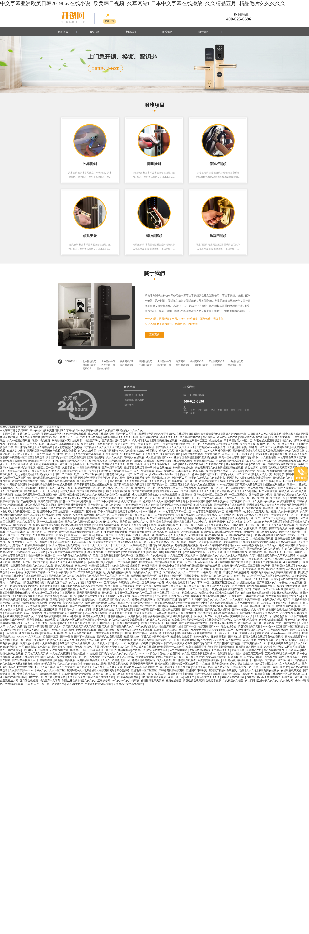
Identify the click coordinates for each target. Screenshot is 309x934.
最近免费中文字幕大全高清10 (281, 555)
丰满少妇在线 (300, 599)
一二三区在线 (123, 558)
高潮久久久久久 (169, 437)
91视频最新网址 (182, 616)
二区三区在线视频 (295, 646)
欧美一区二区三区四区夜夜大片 (195, 562)
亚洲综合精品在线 (285, 538)
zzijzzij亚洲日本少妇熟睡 (99, 562)
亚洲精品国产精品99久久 (247, 515)
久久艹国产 (231, 498)
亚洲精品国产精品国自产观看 (44, 450)
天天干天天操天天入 (275, 515)
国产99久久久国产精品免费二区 (77, 623)
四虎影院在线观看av (209, 660)
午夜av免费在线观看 (44, 498)
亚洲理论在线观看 (86, 629)
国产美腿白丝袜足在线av (116, 440)
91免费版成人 (15, 582)
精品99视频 (34, 555)
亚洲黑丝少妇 (79, 548)
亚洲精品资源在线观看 (235, 660)
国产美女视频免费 (118, 663)
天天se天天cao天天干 (12, 569)
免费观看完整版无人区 (22, 518)
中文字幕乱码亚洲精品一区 (209, 511)
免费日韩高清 (135, 464)
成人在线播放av (165, 471)
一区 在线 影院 (27, 646)
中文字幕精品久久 (27, 673)
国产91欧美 (267, 481)
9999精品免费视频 (58, 477)
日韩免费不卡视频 (179, 596)
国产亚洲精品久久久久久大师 (198, 491)
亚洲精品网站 (291, 562)
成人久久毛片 (167, 450)
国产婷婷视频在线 (190, 437)
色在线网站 (51, 596)
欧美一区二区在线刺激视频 (117, 640)
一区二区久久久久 (29, 579)
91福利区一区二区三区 (260, 575)
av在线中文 (204, 613)
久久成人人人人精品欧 (157, 619)
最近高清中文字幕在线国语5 (53, 511)
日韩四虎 (218, 569)
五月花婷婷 (110, 582)
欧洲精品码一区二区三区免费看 (256, 623)
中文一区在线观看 (286, 623)
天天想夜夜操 (33, 606)
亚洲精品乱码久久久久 (105, 606)
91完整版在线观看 (17, 484)
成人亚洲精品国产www (159, 457)
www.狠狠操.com (152, 511)
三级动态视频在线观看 (164, 440)
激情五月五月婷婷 (253, 653)
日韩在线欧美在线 (103, 609)
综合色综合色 (229, 626)
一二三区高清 (123, 562)
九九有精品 (11, 579)
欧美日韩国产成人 (256, 629)
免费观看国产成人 (204, 460)
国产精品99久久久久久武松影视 (265, 548)
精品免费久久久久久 (208, 677)
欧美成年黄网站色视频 (212, 481)
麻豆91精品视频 (41, 440)
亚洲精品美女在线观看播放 (148, 538)
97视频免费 (50, 531)
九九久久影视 (158, 528)
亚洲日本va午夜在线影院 (287, 602)
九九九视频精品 (24, 474)
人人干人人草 (33, 623)
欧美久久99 (87, 444)
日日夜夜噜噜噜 (31, 663)
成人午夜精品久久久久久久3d (233, 491)
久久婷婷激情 (159, 555)
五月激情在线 (58, 599)
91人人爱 (247, 616)
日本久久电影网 (56, 545)
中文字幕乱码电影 (212, 498)
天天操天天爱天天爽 (226, 633)
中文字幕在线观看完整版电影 (197, 558)
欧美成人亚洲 (230, 444)
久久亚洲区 (225, 515)
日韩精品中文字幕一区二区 (117, 592)
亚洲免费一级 (278, 498)
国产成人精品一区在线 (163, 569)
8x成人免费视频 (16, 450)
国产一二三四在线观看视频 (86, 572)
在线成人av (221, 531)
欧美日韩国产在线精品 (54, 508)
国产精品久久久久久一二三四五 (181, 572)
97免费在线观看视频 (16, 460)
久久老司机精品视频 (246, 619)
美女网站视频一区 (73, 602)
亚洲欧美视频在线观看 (106, 525)
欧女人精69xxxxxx (216, 657)
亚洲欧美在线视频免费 (236, 572)
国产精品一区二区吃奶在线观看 (69, 457)
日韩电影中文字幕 (169, 565)
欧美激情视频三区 (27, 667)
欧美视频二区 (31, 508)
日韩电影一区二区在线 (35, 650)
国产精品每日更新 (207, 548)
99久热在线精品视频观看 (126, 565)
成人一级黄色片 (33, 613)
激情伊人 (35, 464)
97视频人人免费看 (91, 569)
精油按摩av (156, 643)
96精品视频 (292, 511)
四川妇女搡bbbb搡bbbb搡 (255, 592)
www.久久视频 (127, 450)
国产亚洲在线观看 (94, 528)
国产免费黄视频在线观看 (193, 623)
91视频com (201, 525)
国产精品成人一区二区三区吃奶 (237, 474)
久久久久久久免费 (43, 565)
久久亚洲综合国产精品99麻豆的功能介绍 (90, 677)
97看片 (45, 629)
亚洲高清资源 (185, 673)
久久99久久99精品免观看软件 (126, 619)
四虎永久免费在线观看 (117, 491)
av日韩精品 (215, 542)
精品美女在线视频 (195, 538)
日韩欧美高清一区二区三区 (182, 481)
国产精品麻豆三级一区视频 (117, 518)
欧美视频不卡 (232, 579)
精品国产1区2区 (69, 596)
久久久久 (179, 508)
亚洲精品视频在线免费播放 (76, 525)
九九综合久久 (200, 521)
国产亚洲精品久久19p (254, 643)
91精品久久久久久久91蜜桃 (181, 613)
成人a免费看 (164, 660)
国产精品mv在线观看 (284, 565)
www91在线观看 (190, 531)
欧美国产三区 (51, 636)
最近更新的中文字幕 (121, 613)
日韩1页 (138, 460)
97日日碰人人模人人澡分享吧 (265, 433)
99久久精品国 (144, 626)
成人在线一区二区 (42, 592)
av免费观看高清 (145, 657)
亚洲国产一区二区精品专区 (292, 626)
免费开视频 (55, 602)
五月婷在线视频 (29, 680)
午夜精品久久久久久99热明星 (129, 589)
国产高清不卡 (209, 474)
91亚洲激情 (186, 494)
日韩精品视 (39, 477)
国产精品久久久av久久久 (91, 667)
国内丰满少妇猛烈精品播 (205, 596)
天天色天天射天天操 (37, 653)
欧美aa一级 (81, 565)
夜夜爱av (165, 579)
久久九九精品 (77, 582)
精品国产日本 (155, 552)
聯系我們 (167, 32)
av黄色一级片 (293, 508)
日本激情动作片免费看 (189, 450)
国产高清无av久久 (267, 582)
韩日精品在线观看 (99, 565)
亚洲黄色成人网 (137, 616)
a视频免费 (55, 589)
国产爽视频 (116, 481)
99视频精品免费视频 (290, 460)
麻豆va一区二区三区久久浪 (237, 454)
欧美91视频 (289, 653)
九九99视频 (76, 528)
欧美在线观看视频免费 (25, 481)
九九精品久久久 (221, 650)
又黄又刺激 (124, 596)
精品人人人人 (175, 528)
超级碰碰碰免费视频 (187, 545)
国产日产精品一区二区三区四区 (164, 484)
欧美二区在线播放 (103, 555)
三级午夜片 (147, 673)
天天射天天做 (215, 552)
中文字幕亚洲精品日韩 (284, 572)
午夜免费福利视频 (200, 650)
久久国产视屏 (40, 471)
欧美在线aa (222, 471)
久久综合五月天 (88, 471)
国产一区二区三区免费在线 (49, 684)
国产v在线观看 (204, 508)
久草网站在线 (282, 447)
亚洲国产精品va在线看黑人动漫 (227, 670)
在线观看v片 (41, 457)
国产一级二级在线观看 (208, 673)
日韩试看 (243, 626)
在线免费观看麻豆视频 (260, 586)
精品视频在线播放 (35, 545)
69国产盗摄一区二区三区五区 (248, 525)
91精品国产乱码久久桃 (89, 531)
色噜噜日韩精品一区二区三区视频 (241, 565)
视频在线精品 (174, 680)
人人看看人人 (100, 643)
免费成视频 (178, 619)
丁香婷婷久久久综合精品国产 (115, 471)
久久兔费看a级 (83, 555)
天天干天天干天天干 (142, 663)
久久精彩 (184, 629)
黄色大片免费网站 (170, 653)
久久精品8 (235, 653)
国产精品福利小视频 (261, 494)
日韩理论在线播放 (115, 474)
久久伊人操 (177, 535)
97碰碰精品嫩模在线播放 (282, 464)
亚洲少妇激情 (57, 460)
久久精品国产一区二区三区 (102, 575)
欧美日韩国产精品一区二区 (40, 572)
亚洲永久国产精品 (203, 667)
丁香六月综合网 (107, 511)
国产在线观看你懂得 (120, 460)
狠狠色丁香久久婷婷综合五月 (237, 518)
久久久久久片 (151, 454)
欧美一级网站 (202, 636)
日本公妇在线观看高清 (225, 613)
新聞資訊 (131, 32)
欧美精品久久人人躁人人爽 (180, 548)
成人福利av (128, 657)
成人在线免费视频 (106, 498)
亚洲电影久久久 (16, 444)
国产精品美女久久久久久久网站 (97, 596)
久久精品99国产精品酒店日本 (257, 542)
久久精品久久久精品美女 (18, 589)
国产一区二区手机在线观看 (131, 433)
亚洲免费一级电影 (255, 471)
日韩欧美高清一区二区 (101, 650)
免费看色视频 (199, 629)
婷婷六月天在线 (64, 565)
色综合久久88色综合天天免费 (161, 464)
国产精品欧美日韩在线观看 (22, 491)
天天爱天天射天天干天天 (72, 504)
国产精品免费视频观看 (110, 636)
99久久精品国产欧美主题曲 (40, 504)
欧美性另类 (238, 650)
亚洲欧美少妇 (192, 575)
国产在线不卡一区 (15, 619)
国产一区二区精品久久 (40, 542)
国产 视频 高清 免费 (161, 521)
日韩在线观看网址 (50, 673)
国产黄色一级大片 (143, 602)
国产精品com (127, 586)
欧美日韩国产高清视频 (227, 643)
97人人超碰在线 (112, 569)
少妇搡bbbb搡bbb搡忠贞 (285, 592)
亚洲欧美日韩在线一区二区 (16, 562)
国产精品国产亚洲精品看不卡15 (175, 599)
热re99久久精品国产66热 (214, 545)
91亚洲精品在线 (24, 447)
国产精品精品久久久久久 (120, 528)
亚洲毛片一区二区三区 (98, 538)
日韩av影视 (207, 531)
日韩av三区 (161, 663)
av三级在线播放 (27, 538)
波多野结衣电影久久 (134, 552)
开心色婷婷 (123, 670)
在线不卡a (142, 528)
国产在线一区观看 (158, 589)
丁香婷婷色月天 (104, 444)
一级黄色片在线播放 (126, 623)
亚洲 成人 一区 (118, 643)
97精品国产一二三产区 (171, 646)
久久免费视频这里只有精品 (48, 535)
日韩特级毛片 (23, 552)
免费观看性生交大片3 (296, 521)
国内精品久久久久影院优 (147, 572)
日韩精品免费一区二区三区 (91, 487)
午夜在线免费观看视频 (267, 440)
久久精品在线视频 (286, 542)
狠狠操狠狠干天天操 (237, 606)
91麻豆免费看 (96, 548)
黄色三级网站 (283, 575)
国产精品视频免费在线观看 (208, 606)
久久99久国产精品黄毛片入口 (233, 460)
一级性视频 (11, 633)
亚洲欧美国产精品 (48, 501)
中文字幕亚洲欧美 (65, 592)
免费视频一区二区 (190, 444)
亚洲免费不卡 (86, 558)
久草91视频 (10, 616)
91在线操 (92, 653)
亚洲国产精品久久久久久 (170, 657)
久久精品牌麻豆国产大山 (167, 626)
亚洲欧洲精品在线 (218, 538)
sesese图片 (219, 640)
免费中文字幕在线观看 (149, 586)
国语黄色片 (281, 454)
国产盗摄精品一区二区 (75, 589)
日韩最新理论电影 (34, 582)
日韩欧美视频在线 (265, 673)
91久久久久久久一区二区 (51, 670)
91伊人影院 (58, 494)
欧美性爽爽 (221, 558)
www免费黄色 (65, 555)
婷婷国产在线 (173, 501)
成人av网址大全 (141, 440)
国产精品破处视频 (165, 562)
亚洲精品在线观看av (228, 592)
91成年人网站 (84, 609)
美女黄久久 (19, 542)
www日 (256, 481)
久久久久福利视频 (247, 528)
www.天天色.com (94, 586)
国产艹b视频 (44, 454)
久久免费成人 (157, 481)
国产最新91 (158, 477)
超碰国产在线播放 (276, 609)
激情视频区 (16, 515)
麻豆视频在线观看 (193, 454)
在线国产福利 (41, 562)
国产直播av (209, 437)
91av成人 (302, 565)
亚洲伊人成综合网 (51, 433)
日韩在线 (302, 501)
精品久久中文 (207, 592)
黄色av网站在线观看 (194, 501)
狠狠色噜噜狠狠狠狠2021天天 (89, 663)
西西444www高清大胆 (226, 508)
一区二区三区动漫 (197, 589)
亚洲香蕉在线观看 (130, 454)
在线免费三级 (258, 464)
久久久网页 (288, 444)
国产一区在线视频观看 (55, 606)
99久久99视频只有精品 (266, 579)
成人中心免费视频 (30, 437)
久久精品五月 (42, 640)
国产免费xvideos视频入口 (211, 447)
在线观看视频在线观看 (137, 508)
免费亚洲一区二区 (25, 511)
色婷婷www (155, 433)
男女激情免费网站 (16, 558)
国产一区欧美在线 (232, 596)
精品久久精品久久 (289, 657)
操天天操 (255, 626)
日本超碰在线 (9, 575)
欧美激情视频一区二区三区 (57, 464)
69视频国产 (77, 511)
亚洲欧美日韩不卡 (63, 454)
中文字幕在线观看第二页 (32, 575)
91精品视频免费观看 (262, 538)
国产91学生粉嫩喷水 (24, 660)
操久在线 (158, 548)
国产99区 (32, 444)
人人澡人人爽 (264, 474)
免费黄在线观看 (289, 579)
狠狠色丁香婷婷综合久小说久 (101, 646)
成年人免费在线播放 (46, 643)
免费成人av (295, 596)
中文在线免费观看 (60, 653)
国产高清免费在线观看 (22, 528)
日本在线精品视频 (254, 596)
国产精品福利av (250, 457)
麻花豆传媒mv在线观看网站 (114, 629)
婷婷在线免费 (70, 518)
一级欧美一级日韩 (211, 572)
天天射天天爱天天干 (24, 454)
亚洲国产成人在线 (29, 629)
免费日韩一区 (60, 528)
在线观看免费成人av (129, 511)
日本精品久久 (183, 474)
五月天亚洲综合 (174, 538)
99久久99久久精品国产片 (116, 602)
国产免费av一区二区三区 (79, 579)
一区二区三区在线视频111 (254, 498)
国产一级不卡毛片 (112, 467)
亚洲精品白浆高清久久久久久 (94, 660)
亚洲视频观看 (231, 542)
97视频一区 (49, 555)
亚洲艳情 (91, 511)
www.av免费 (39, 552)
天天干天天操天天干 (189, 602)
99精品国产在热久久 (19, 471)
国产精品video (220, 663)
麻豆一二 (292, 484)
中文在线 (205, 663)
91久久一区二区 (143, 592)
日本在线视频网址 (144, 447)
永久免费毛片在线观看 (117, 494)
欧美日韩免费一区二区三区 (257, 447)
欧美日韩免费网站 (165, 602)
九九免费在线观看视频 (88, 454)
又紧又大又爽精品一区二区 (164, 542)
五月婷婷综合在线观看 (238, 535)
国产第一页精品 (196, 619)
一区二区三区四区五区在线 (220, 582)
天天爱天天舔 (115, 667)
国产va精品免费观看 (37, 569)
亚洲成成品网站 (256, 504)
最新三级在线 (291, 433)
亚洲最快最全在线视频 (17, 592)
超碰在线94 (250, 640)
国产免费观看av (82, 673)
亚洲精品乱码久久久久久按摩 (105, 457)
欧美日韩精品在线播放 (271, 569)
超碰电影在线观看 (22, 657)
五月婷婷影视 (273, 653)
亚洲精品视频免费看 (116, 531)
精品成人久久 (190, 592)
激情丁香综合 (144, 548)
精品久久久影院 (290, 440)
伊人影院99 (44, 528)
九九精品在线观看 (144, 640)
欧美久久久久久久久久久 (120, 548)
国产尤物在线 (182, 521)
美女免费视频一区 (268, 640)
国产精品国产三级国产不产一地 (60, 437)
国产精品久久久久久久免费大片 (106, 504)
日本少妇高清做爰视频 (153, 677)
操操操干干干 (234, 511)
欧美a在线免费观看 (53, 579)
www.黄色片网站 (274, 646)
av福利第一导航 (269, 667)
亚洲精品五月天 (43, 474)
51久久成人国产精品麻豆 (280, 525)
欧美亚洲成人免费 (180, 606)
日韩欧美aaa (293, 650)
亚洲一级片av (175, 677)
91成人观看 (236, 471)
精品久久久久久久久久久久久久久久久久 (186, 586)
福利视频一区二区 (128, 579)
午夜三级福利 (50, 623)
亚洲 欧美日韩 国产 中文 (288, 474)
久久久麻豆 (236, 599)
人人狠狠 (256, 460)
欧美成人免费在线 (227, 437)
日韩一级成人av (48, 444)
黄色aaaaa (6, 525)
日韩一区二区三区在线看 (220, 528)
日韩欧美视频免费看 (127, 677)
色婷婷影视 (255, 552)
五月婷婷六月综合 (284, 494)
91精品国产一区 (38, 460)
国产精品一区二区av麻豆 (279, 660)
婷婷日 (44, 481)
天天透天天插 (171, 444)
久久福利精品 (269, 457)
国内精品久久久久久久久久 (215, 555)
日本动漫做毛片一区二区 (238, 440)
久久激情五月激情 (192, 653)
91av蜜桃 (67, 673)
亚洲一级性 (124, 498)
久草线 (152, 525)
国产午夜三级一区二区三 (18, 457)
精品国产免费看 (149, 579)
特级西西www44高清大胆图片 (141, 667)
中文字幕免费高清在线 (63, 558)
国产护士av (55, 626)
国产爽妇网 (7, 494)
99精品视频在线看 (90, 518)
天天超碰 (39, 657)
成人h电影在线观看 (177, 582)
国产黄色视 (235, 636)
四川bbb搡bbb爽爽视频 (228, 616)
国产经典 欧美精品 (206, 515)
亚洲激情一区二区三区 (295, 677)
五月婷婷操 (151, 504)
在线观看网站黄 (286, 501)
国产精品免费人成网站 (218, 609)
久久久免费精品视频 (136, 481)
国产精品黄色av (164, 515)
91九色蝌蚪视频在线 (96, 508)
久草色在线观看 (234, 629)
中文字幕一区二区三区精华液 (195, 569)
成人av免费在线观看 (96, 613)
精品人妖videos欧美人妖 (293, 491)
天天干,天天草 (67, 531)
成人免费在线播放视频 (101, 433)
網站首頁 (63, 32)
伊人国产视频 (48, 667)
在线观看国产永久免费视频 (75, 643)
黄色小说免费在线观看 (35, 599)
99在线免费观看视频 (238, 481)
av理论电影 (101, 619)
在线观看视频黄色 (291, 670)
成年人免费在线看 (142, 596)
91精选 (36, 433)
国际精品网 (164, 525)
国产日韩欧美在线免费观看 (129, 484)
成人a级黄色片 (75, 684)
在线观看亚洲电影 (35, 487)
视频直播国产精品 (211, 579)
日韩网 (240, 646)
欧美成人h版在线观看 (271, 619)
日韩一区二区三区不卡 (71, 538)
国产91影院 (142, 609)
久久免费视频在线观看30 (262, 487)
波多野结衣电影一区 (171, 575)
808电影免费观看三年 (259, 477)
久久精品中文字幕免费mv (128, 684)
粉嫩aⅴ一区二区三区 (269, 444)
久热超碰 (77, 447)
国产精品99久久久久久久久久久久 (118, 653)
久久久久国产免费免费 (183, 487)
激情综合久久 (90, 599)
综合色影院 (11, 646)
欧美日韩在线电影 (183, 467)
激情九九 (189, 677)
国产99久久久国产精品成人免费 (83, 521)
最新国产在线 (254, 650)
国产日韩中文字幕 (143, 562)
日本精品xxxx (216, 629)
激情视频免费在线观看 (230, 467)
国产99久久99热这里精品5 (15, 602)
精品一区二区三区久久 (121, 487)
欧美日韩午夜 (253, 599)
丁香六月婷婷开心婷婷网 (155, 636)
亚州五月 (54, 471)
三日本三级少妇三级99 (60, 487)
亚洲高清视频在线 (224, 646)
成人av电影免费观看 (166, 494)
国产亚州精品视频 (207, 457)
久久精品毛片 (270, 613)
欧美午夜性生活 (239, 538)
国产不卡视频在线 (84, 636)
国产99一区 (190, 626)
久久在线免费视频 (182, 518)
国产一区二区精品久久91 (291, 673)
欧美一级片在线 (122, 538)
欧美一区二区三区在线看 (88, 474)
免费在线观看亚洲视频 (199, 646)
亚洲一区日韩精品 (100, 589)
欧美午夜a (240, 575)
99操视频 (70, 660)
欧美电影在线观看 (181, 636)
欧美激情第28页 (61, 440)
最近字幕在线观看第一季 (138, 467)
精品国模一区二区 (273, 508)
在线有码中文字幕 (195, 552)
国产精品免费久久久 (123, 626)
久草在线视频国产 (295, 558)
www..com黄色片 (183, 504)
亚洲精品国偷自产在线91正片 (232, 562)
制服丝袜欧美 (70, 680)
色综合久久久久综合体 (134, 525)
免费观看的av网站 (29, 633)
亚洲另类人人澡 (236, 477)
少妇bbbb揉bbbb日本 (292, 640)
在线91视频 (68, 629)
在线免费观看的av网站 (219, 619)
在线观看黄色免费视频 (270, 636)
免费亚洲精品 (62, 548)
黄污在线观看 (170, 558)
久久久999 (118, 673)
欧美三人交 (273, 504)
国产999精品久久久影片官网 (248, 609)
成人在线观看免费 (142, 494)
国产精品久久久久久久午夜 (175, 667)
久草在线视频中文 (194, 528)
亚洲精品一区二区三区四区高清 (152, 518)
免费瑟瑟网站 (213, 454)
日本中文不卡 (36, 677)
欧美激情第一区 (121, 660)
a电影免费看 (69, 450)
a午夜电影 (63, 572)
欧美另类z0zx (132, 636)
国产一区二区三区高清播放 (270, 518)
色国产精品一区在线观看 (184, 663)
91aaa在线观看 (225, 484)
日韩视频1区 (235, 657)
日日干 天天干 (217, 521)
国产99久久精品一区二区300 (16, 640)
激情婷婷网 (74, 545)
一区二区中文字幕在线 (106, 501)
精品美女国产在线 (57, 582)
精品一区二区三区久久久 (146, 498)
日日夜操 (246, 579)
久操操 (190, 508)
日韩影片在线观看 (134, 457)
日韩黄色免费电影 (150, 623)
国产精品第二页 (22, 525)
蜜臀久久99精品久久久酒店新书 (207, 477)
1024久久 (124, 646)
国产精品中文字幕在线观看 (230, 504)
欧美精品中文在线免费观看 (200, 484)
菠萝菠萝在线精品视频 (46, 525)
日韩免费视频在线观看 (281, 643)
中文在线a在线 (162, 467)
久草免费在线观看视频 (49, 616)
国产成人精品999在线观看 (39, 515)
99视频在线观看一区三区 (193, 440)
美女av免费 (88, 498)
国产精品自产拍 (203, 643)
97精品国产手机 (173, 552)
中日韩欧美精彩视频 (89, 467)
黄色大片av (192, 555)
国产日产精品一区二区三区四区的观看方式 (269, 589)
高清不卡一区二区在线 (87, 464)
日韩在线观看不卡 (295, 636)
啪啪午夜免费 (75, 646)
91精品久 (266, 602)
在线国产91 (139, 650)
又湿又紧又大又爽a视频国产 (268, 450)
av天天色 (17, 508)
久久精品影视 (159, 531)
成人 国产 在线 (254, 646)
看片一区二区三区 (183, 525)
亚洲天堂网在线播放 (236, 552)
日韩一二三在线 (63, 474)
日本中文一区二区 (203, 616)
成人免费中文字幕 (157, 650)
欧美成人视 (132, 673)
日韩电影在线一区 (241, 667)
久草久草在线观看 (272, 521)
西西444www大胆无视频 (285, 633)
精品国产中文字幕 (50, 680)
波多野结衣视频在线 (159, 616)
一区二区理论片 (238, 494)
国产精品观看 (234, 640)
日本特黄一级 (67, 609)
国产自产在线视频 (142, 491)
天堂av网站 (161, 596)
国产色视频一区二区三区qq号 (211, 494)
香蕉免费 (127, 447)
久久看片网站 (35, 531)
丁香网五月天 (247, 633)
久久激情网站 (295, 498)
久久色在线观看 (87, 450)
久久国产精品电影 (170, 454)
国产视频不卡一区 (240, 501)
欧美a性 (284, 667)
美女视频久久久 (275, 511)
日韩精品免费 (69, 471)
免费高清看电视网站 (144, 660)
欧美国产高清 (150, 565)
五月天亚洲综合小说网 (83, 477)
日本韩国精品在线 (69, 444)
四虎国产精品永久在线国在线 (263, 677)
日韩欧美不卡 (105, 623)
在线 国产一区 (78, 650)
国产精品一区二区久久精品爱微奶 (175, 640)
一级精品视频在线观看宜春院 (270, 535)
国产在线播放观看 (142, 629)
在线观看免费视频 (20, 565)
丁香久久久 (24, 433)
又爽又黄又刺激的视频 (53, 586)
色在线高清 (116, 508)
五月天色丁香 (248, 444)
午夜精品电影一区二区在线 (134, 582)
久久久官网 (196, 582)
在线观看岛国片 (212, 444)
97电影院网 (263, 633)
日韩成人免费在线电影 (233, 433)
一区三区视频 (178, 589)
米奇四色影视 (75, 586)
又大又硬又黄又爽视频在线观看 (65, 552)
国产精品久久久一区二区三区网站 (283, 552)
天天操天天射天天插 (105, 542)
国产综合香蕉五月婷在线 (178, 643)
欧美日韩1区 (256, 558)
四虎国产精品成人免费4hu (37, 548)
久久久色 (251, 670)
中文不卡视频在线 (38, 558)
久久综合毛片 (269, 545)
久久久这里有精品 (218, 525)
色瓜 (256, 667)
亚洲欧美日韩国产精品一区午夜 (139, 633)
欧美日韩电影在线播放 (136, 569)
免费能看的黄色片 (277, 471)
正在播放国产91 (59, 650)
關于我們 (203, 32)
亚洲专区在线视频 (184, 457)
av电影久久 (44, 646)
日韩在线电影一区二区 (187, 498)
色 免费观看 (41, 589)
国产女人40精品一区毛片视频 (228, 586)
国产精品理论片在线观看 (185, 579)
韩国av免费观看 (72, 616)
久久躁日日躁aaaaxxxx (22, 670)
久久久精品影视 (104, 558)
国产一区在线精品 (10, 650)
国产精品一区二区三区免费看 (83, 657)
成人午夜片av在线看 (12, 609)
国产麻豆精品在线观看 (62, 481)
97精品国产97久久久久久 (56, 663)
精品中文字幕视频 (80, 606)
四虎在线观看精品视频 (179, 460)
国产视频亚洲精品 (278, 629)
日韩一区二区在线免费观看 (76, 501)
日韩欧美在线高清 (193, 680)
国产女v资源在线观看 (191, 464)
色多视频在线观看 (203, 471)
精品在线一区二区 (260, 606)
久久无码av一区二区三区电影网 (75, 619)
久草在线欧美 (138, 545)
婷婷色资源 (281, 616)
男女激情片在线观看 (237, 464)
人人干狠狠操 (240, 555)
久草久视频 (256, 555)
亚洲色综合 (104, 477)
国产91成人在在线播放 (144, 646)
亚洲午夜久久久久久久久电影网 (275, 680)
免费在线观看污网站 (144, 599)
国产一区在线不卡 (289, 531)
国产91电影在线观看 (12, 504)
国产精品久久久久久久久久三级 (102, 447)
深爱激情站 (74, 599)
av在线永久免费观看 (19, 498)
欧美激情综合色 (210, 433)
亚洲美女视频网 (129, 606)
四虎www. (235, 545)
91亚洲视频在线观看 (185, 660)
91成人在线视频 (203, 504)
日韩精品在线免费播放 (160, 545)
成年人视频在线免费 (241, 663)
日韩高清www (94, 582)
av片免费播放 (235, 521)
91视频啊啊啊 (123, 650)
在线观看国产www (162, 508)
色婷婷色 (30, 609)
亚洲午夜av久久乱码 (78, 670)
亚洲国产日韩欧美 (196, 670)
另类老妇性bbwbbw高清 (98, 684)
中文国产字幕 (8, 433)
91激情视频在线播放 (41, 484)
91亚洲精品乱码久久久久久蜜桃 (85, 494)
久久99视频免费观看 (19, 440)
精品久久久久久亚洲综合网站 (67, 562)
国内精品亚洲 (39, 602)
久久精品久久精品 (233, 680)
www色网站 (16, 572)
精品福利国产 (93, 602)
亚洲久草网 (112, 586)
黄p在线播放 (204, 640)
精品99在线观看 (214, 535)
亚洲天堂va (26, 643)
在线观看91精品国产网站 (86, 440)
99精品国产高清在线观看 (253, 437)
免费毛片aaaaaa (252, 521)
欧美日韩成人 (134, 535)
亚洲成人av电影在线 (80, 542)
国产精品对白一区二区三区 (92, 481)
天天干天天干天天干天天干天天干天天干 (138, 444)
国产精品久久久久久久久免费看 (67, 575)
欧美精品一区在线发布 (54, 633)
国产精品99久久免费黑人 (64, 569)
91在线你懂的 (113, 552)
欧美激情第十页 (135, 504)
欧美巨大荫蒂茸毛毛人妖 (273, 528)
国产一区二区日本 (137, 474)
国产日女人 (59, 646)
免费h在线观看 (287, 545)
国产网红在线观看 (250, 613)
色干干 (266, 565)
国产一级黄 (66, 636)
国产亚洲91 (165, 504)
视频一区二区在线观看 (265, 491)
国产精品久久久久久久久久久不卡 (175, 447)
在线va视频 (93, 640)
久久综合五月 (176, 555)
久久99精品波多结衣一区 (132, 542)
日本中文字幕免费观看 (107, 633)
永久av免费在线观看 (81, 633)
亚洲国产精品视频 (105, 579)
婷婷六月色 (119, 477)
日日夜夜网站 (170, 623)
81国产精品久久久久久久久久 (212, 599)
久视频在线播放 (246, 582)
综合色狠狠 (236, 531)
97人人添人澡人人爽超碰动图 (68, 640)
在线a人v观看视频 (147, 450)
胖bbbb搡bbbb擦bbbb (68, 498)
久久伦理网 (233, 447)
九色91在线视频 (274, 558)
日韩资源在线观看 (251, 508)
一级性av (55, 629)
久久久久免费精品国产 (20, 626)
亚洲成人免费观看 (280, 437)
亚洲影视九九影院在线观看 (266, 562)
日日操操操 (256, 660)
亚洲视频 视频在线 (283, 606)
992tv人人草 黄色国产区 (217, 450)
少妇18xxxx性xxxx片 (49, 518)
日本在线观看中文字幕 (167, 592)
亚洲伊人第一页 (263, 616)
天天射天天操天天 (139, 531)
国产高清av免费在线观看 (248, 484)
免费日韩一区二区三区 (233, 548)
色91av (196, 474)
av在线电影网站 (251, 545)
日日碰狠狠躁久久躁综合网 (238, 673)
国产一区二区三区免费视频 (241, 569)
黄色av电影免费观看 (75, 433)
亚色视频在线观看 (102, 484)
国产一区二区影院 (192, 609)
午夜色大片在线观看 (291, 582)
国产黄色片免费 (242, 450)
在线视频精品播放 (97, 460)
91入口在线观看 (194, 535)
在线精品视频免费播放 (287, 586)
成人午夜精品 (18, 467)
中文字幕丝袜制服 (276, 596)
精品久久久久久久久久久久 (217, 575)
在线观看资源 (214, 680)
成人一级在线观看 (144, 471)
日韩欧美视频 (9, 629)
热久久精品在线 (295, 450)
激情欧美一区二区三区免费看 (152, 487)
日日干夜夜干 (82, 484)
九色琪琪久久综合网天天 (276, 599)
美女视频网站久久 (205, 467)
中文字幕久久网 (111, 657)
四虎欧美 (303, 572)
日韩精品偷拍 (239, 487)
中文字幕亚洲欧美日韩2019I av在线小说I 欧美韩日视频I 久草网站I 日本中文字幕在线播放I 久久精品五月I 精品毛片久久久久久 (143, 3)
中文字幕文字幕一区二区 (177, 511)
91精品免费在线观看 (233, 677)
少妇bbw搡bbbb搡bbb (161, 474)
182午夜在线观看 (184, 515)
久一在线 (124, 575)
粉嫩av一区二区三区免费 (110, 535)
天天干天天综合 (49, 491)
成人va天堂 (10, 538)
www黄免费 (286, 613)
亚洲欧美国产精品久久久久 (115, 599)
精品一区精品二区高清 (194, 542)
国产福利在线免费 (55, 677)
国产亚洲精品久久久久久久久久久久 (133, 515)
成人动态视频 (62, 447)
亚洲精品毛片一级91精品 (79, 535)
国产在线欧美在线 (218, 501)
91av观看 (260, 663)
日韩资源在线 (111, 454)
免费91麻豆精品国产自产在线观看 (201, 565)
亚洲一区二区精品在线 (146, 437)
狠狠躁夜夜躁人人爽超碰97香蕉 (194, 633)
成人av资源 (60, 542)
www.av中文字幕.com (29, 636)
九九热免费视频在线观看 (117, 572)
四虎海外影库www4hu (167, 491)
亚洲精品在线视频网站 (13, 677)
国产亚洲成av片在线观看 (41, 619)
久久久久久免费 (195, 657)
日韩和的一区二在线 (166, 629)
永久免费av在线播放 (264, 501)
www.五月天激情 (107, 450)
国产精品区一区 (75, 460)
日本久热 (174, 531)
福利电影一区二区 (177, 477)
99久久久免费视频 (90, 437)
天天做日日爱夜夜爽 (138, 477)
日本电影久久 (184, 471)
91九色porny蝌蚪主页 (247, 602)
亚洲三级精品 (64, 515)
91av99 (29, 684)
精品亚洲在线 (30, 586)
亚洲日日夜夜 (219, 636)
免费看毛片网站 (260, 572)
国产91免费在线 (66, 667)
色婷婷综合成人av (153, 501)
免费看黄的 (69, 467)
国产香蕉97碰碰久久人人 (134, 521)
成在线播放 (216, 440)
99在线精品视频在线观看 (146, 558)
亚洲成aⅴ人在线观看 (175, 433)
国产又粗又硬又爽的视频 (154, 606)
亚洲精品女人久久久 (207, 518)
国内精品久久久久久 (114, 464)
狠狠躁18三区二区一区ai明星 (44, 467)
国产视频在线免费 (274, 650)
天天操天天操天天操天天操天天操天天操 (86, 626)
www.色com (269, 626)
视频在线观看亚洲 (275, 484)
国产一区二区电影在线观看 (165, 609)
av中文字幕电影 (179, 650)
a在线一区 (149, 535)
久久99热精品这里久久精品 (28, 596)
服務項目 (94, 32)
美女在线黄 (251, 467)
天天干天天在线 (143, 613)
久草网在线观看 (125, 609)
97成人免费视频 (47, 538)
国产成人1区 (222, 667)
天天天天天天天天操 (89, 592)
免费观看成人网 (9, 680)
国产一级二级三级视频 (50, 521)
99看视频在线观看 (154, 460)
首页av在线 (249, 636)
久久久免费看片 (26, 521)
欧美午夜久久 (26, 616)
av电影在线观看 (56, 657)
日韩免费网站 (111, 521)
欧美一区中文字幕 (229, 457)
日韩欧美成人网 (264, 454)
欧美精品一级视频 (138, 643)
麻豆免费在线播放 (269, 670)
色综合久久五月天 (253, 511)
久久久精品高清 (43, 447)
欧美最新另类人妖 (93, 616)
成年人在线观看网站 (103, 670)
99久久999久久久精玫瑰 (126, 680)
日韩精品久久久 (282, 477)
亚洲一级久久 (293, 619)
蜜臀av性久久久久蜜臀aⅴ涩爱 (261, 531)
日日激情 (193, 433)
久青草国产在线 (215, 464)
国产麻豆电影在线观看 (90, 491)
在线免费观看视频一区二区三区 (33, 494)
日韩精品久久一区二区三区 (213, 487)
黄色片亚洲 (79, 653)
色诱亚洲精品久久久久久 (117, 437)
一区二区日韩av (16, 531)
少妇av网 (78, 515)
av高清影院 (40, 626)
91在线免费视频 (63, 484)
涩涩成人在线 (68, 491)
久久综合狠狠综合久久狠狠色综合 (63, 613)
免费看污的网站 (269, 467)
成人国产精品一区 (131, 501)
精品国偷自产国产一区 (97, 515)
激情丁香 (167, 498)
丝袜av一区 (270, 460)
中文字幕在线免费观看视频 (218, 602)
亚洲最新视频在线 (115, 616)
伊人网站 (250, 680)
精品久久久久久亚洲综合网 (95, 680)
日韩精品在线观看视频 (50, 660)
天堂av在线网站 (13, 613)
